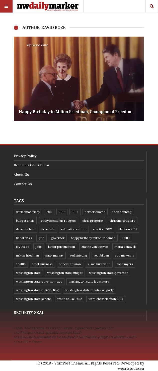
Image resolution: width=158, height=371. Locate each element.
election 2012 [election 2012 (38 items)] (102, 229)
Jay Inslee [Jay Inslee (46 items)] (22, 247)
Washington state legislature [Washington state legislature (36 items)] (89, 281)
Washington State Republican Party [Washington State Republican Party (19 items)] (89, 290)
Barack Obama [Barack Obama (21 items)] (95, 212)
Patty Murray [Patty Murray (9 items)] (54, 255)
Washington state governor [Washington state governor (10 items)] (108, 273)
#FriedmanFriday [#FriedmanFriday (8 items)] (28, 212)
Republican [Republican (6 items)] (101, 255)
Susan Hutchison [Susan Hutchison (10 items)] (98, 264)
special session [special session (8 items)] (70, 264)
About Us (21, 174)
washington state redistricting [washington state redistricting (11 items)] (37, 290)
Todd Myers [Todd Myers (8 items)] (125, 264)
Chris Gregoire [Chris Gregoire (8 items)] (92, 220)
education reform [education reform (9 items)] (74, 229)
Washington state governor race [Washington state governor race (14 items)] (39, 281)
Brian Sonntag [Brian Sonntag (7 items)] (122, 212)
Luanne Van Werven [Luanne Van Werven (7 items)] (95, 247)
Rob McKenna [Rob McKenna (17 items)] (124, 255)
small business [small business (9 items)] (42, 264)
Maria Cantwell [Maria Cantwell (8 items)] (125, 247)
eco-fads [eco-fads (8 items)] (48, 229)
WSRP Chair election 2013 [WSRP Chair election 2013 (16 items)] (106, 299)
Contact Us (23, 184)
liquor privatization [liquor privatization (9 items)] (61, 247)
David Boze (39, 45)
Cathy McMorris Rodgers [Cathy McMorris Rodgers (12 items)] (58, 220)
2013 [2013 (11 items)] (75, 212)
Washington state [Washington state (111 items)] (28, 273)
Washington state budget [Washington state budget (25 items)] (65, 273)
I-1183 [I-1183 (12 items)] (126, 238)
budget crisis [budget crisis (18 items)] (25, 220)
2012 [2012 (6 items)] (62, 212)
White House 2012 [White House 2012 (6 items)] (69, 299)
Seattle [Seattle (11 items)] (21, 264)
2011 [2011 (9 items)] (49, 212)
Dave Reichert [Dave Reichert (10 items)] (25, 229)
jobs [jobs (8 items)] (39, 247)
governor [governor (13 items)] (57, 238)
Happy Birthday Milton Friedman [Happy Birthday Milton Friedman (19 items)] (93, 238)
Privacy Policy (25, 156)
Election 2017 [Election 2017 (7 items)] (127, 229)
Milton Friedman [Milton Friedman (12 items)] (27, 255)
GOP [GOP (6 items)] (41, 238)
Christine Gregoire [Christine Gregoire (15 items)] (122, 220)
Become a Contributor (31, 165)
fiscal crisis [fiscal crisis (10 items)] (24, 238)
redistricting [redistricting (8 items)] (78, 255)
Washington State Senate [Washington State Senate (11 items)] (33, 299)
